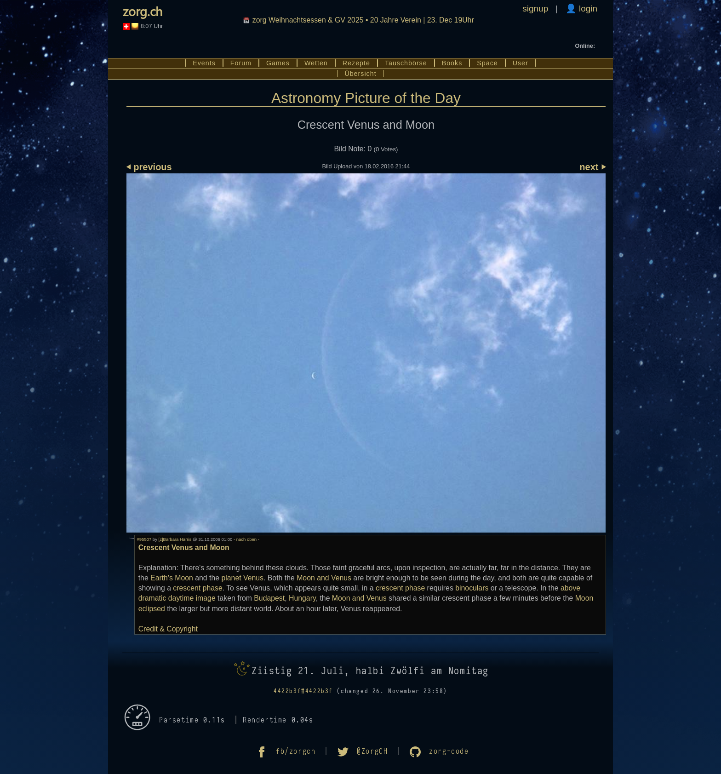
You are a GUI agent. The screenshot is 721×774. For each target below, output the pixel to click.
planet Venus (242, 578)
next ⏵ (592, 167)
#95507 (144, 539)
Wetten (316, 63)
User (520, 63)
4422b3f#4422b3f (303, 691)
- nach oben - (245, 539)
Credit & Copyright (168, 629)
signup (535, 8)
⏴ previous (149, 167)
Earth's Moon (171, 578)
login (587, 8)
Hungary (302, 598)
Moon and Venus (324, 578)
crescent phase (197, 588)
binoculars (471, 588)
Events (204, 63)
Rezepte (356, 63)
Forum (241, 63)
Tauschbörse (406, 63)
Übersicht (360, 73)
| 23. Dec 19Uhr (364, 20)
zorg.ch (142, 11)
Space (487, 63)
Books (452, 63)
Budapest (269, 598)
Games (278, 63)
